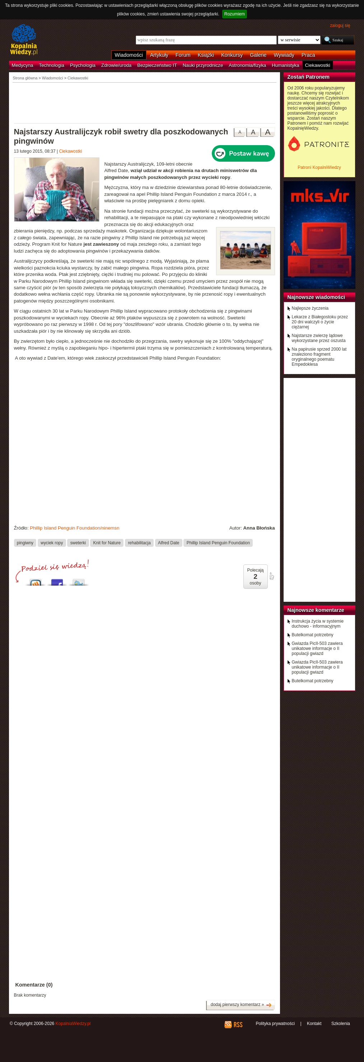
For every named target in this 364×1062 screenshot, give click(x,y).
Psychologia (82, 65)
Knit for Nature (107, 542)
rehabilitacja (139, 542)
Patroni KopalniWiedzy (319, 167)
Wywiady (284, 55)
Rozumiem (234, 14)
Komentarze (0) (34, 985)
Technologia (51, 65)
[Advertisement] (144, 102)
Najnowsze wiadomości (316, 297)
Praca (308, 55)
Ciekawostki (317, 65)
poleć (271, 576)
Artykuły (159, 55)
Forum (183, 55)
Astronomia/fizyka (247, 65)
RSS (237, 1024)
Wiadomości (129, 55)
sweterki (78, 542)
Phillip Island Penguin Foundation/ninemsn (74, 528)
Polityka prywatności (275, 1023)
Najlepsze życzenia (310, 308)
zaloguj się (340, 25)
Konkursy (232, 55)
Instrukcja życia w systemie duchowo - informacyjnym (318, 624)
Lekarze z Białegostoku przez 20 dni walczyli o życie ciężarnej (320, 321)
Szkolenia (340, 1023)
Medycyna (22, 65)
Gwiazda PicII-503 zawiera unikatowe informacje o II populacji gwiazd (317, 648)
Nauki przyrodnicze (203, 65)
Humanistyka (285, 65)
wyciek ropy (52, 542)
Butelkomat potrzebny (312, 634)
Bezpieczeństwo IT (157, 65)
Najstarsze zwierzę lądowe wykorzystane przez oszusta (319, 338)
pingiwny (25, 542)
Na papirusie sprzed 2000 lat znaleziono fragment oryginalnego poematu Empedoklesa (319, 357)
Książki (206, 55)
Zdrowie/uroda (116, 65)
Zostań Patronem (309, 77)
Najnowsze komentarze (316, 610)
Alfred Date (168, 542)
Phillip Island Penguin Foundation (218, 542)
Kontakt (314, 1023)
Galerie (258, 55)
